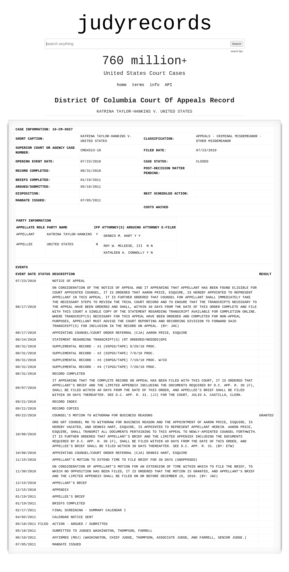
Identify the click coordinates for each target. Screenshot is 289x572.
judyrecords (144, 24)
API (168, 85)
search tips (237, 51)
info (154, 85)
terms (138, 85)
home (122, 85)
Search (236, 44)
